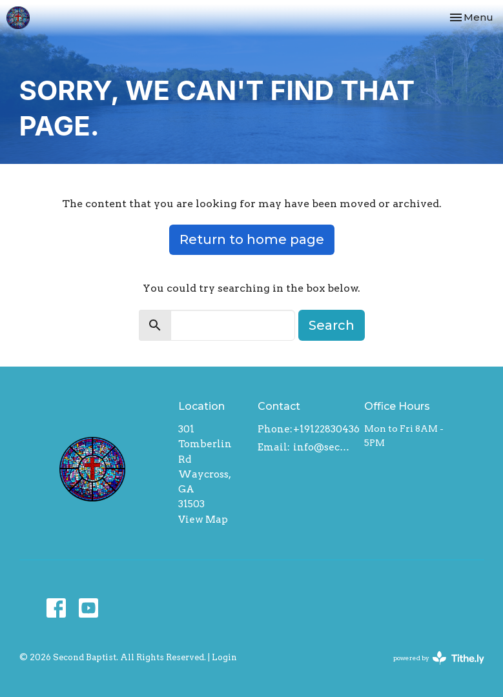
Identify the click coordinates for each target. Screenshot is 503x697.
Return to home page (252, 239)
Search (331, 325)
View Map (203, 519)
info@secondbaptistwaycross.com (322, 447)
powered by (438, 658)
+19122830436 (326, 429)
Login (224, 657)
